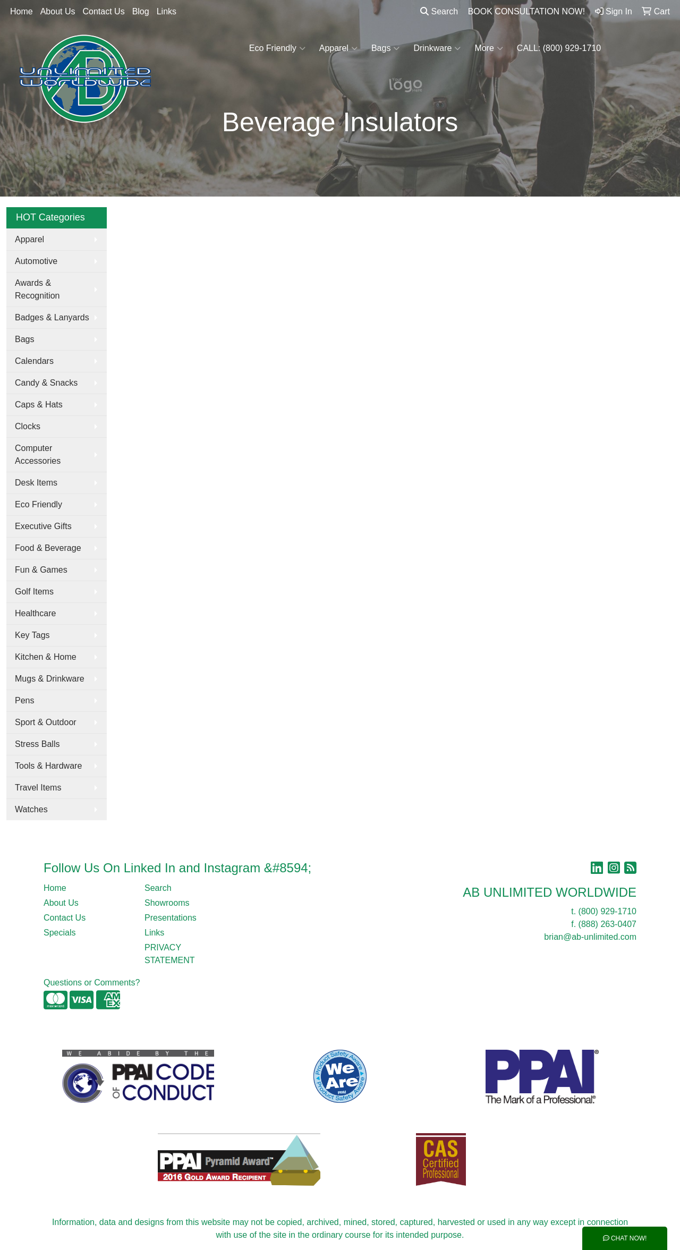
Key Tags (32, 635)
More (488, 48)
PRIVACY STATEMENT (169, 954)
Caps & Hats (39, 404)
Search (439, 11)
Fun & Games (41, 569)
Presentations (170, 917)
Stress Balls (37, 744)
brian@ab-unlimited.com (590, 936)
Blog (140, 11)
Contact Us (104, 11)
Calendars (34, 360)
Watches (31, 809)
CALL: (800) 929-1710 (559, 48)
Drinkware (437, 48)
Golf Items (34, 591)
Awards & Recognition (37, 289)
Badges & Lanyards (52, 317)
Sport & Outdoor (45, 722)
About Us (57, 11)
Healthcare (35, 613)
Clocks (27, 426)
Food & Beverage (48, 547)
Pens (24, 700)
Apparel (338, 48)
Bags (385, 48)
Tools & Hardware (48, 765)
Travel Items (38, 787)
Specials (59, 932)
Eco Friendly (277, 48)
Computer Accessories (38, 454)
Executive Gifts (43, 526)
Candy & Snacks (46, 382)
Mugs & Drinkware (49, 678)
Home (21, 11)
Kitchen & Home (45, 656)
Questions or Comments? (92, 982)
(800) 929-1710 (607, 911)
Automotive (36, 261)
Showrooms (166, 902)
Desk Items (36, 482)
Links (166, 11)
